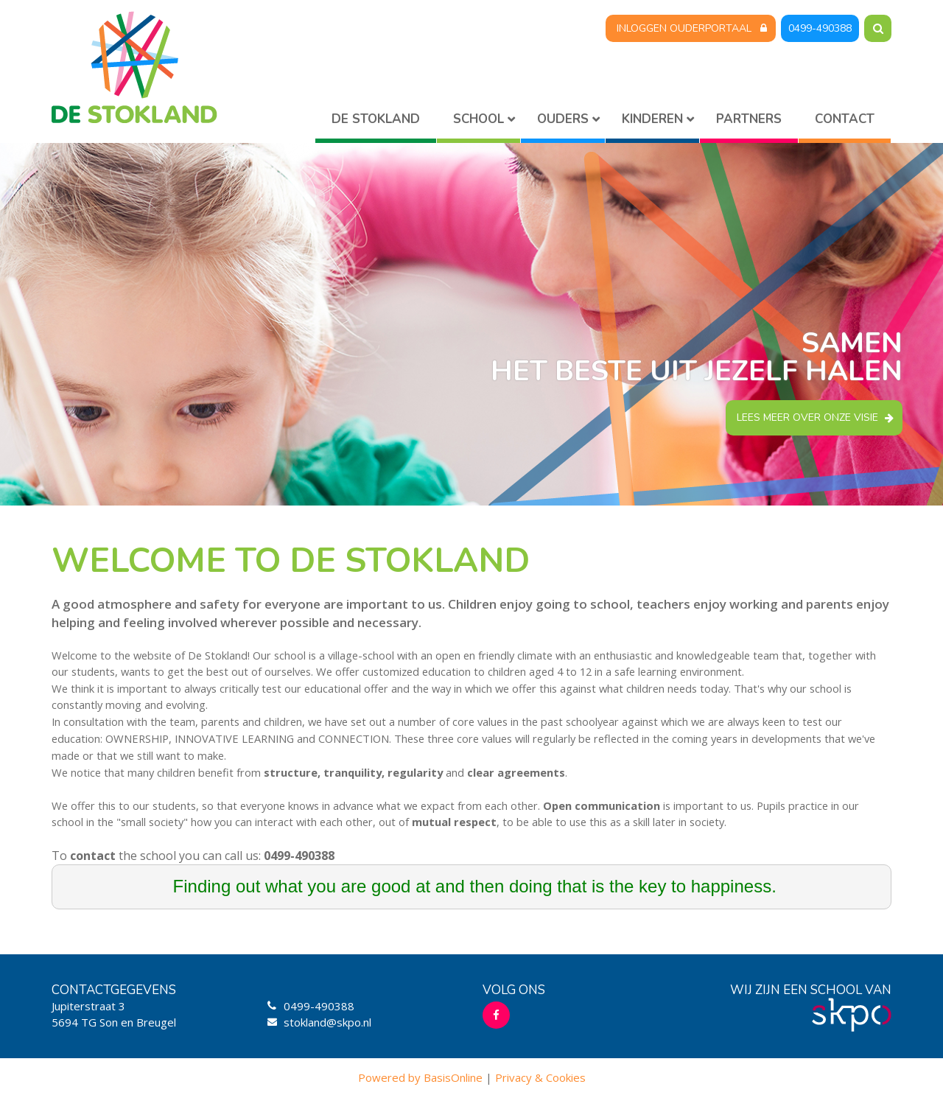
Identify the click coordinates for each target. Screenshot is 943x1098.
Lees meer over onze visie (807, 417)
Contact (844, 119)
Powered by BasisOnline (420, 1077)
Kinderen (652, 119)
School (478, 119)
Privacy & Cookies (540, 1077)
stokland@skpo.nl (327, 1022)
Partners (749, 119)
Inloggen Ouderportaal (684, 28)
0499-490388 (820, 28)
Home (375, 122)
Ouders (563, 119)
